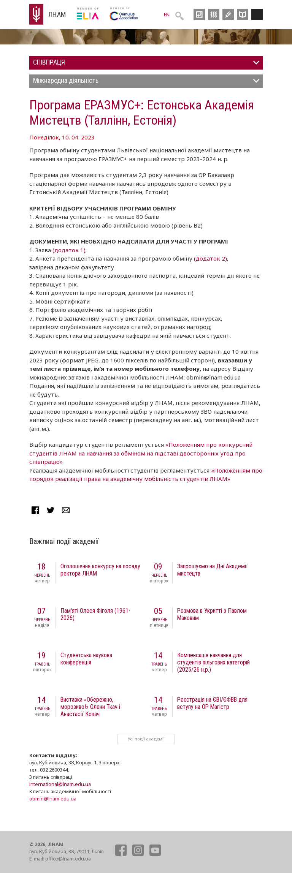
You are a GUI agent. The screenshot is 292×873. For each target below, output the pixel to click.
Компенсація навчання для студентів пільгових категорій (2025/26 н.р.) (213, 662)
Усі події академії (146, 739)
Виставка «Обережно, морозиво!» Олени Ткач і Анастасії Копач (90, 707)
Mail (66, 510)
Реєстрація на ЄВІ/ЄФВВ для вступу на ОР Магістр (212, 703)
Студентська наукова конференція (86, 659)
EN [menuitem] (167, 14)
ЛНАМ (57, 14)
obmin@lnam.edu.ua (52, 798)
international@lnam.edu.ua (60, 784)
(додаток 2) (210, 258)
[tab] (146, 63)
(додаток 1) (69, 250)
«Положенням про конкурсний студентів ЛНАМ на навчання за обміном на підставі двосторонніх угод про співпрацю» (140, 453)
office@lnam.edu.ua (68, 858)
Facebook (35, 510)
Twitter (50, 510)
